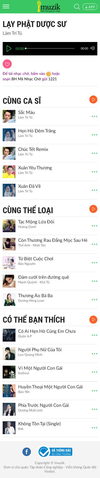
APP (90, 7)
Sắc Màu (26, 112)
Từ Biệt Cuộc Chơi (35, 259)
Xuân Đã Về (29, 186)
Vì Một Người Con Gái (40, 368)
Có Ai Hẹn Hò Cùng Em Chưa (46, 331)
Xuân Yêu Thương (35, 168)
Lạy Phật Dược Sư (34, 24)
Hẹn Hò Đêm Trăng (37, 131)
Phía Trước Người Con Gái (43, 405)
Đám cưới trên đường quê (43, 277)
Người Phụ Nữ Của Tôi (40, 349)
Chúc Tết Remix (33, 149)
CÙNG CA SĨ (22, 101)
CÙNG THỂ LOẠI (28, 210)
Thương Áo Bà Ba (35, 295)
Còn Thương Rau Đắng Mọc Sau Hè (52, 240)
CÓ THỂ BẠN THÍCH (34, 319)
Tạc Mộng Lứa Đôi (36, 222)
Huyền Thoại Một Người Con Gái (50, 387)
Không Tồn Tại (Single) (39, 424)
